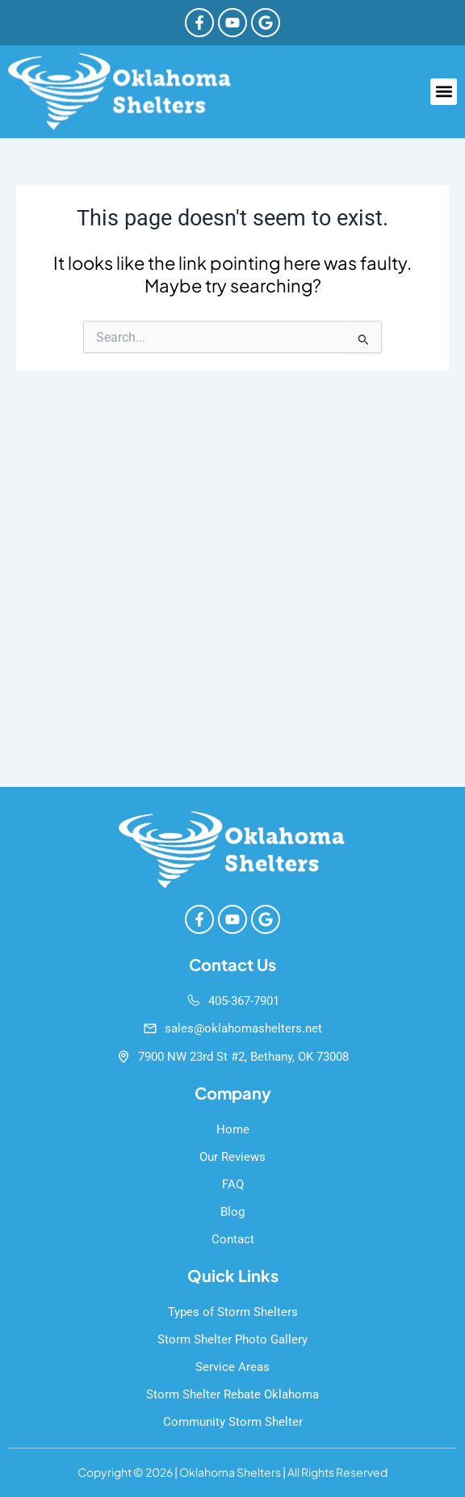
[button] (443, 91)
